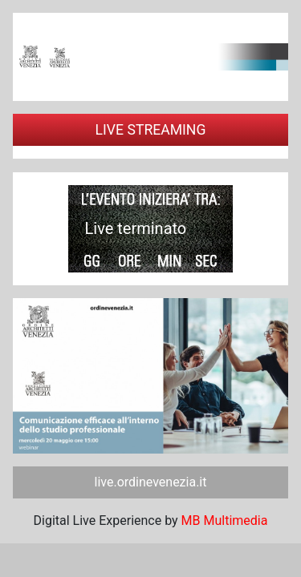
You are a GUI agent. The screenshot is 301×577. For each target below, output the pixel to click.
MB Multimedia (224, 520)
